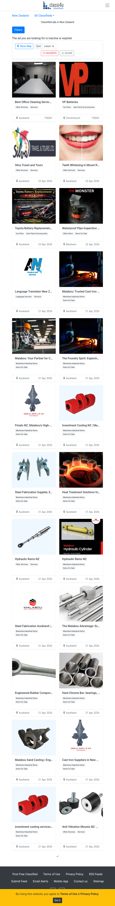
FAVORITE (50, 53)
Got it (57, 900)
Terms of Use (51, 874)
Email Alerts (40, 881)
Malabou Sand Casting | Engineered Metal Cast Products (51, 760)
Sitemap (98, 881)
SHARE (66, 53)
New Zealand (20, 15)
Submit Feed (19, 881)
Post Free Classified (25, 874)
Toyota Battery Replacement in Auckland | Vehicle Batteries (52, 228)
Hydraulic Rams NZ (27, 559)
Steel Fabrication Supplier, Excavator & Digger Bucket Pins (52, 492)
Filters (18, 30)
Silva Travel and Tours (29, 165)
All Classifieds (43, 15)
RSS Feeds (96, 874)
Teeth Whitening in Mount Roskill (83, 165)
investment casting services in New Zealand (43, 826)
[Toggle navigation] (107, 5)
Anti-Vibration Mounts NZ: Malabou (84, 826)
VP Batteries (70, 102)
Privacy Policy (74, 874)
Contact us (81, 881)
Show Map (24, 46)
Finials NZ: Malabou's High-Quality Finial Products (46, 425)
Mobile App (61, 881)
